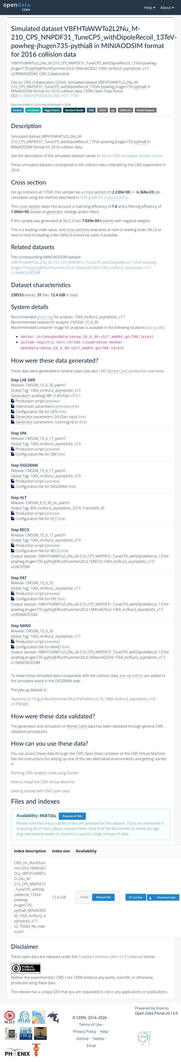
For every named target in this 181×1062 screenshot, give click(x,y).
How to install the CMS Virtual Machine (43, 781)
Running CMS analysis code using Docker (45, 772)
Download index (161, 897)
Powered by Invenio (152, 1008)
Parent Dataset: (146, 110)
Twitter (98, 1038)
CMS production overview (130, 371)
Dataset (17, 110)
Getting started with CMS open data (40, 790)
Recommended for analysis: (42, 317)
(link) (75, 406)
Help (104, 1031)
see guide (155, 327)
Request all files (72, 816)
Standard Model (74, 110)
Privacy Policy (84, 1031)
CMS (91, 110)
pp (112, 110)
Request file (103, 897)
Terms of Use (90, 1024)
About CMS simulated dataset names (132, 155)
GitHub (82, 1038)
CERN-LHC (125, 110)
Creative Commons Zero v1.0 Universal (111, 956)
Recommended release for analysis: (40, 322)
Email (91, 1045)
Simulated (33, 110)
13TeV (102, 110)
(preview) (52, 401)
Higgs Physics (52, 110)
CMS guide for (104, 197)
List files (136, 897)
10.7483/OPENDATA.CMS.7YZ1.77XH (48, 95)
